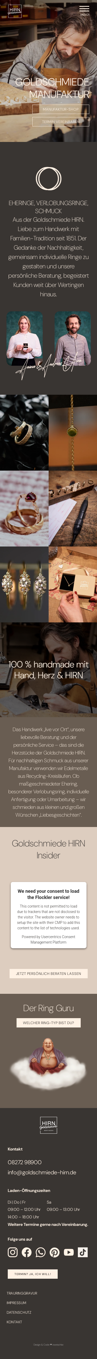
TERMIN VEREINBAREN (61, 121)
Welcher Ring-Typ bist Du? (48, 1022)
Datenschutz (19, 1312)
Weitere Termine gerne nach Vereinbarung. (48, 1224)
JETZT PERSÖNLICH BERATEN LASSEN (48, 973)
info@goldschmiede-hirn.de (42, 1172)
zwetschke (58, 1344)
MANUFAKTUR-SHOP (61, 109)
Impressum (16, 1302)
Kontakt (14, 1322)
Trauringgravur (22, 1293)
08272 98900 (25, 1162)
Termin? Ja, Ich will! (32, 1274)
